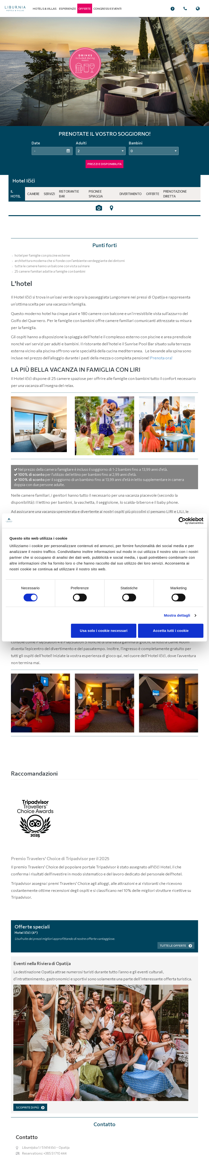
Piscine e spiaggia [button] (96, 193)
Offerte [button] (152, 194)
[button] (84, 8)
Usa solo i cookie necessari (104, 631)
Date (36, 143)
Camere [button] (33, 194)
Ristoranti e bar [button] (69, 193)
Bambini (135, 143)
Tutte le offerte (176, 945)
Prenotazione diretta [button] (174, 193)
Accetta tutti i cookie (171, 631)
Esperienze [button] (67, 8)
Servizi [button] (49, 194)
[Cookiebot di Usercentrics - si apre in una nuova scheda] (182, 520)
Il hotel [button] (16, 193)
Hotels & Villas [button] (45, 8)
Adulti (81, 143)
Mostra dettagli (177, 615)
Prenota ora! (161, 357)
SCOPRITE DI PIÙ (30, 1107)
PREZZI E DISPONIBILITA (104, 163)
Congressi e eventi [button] (107, 8)
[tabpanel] (104, 96)
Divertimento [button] (131, 194)
